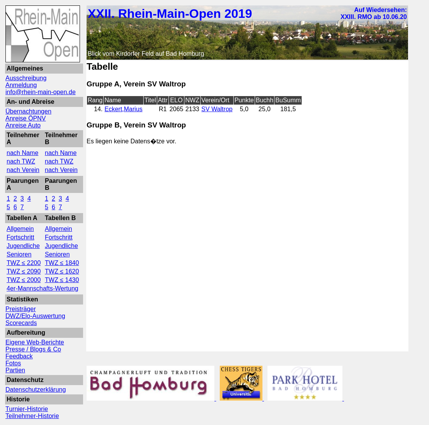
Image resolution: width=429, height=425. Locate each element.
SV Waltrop (217, 109)
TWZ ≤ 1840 (62, 263)
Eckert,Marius (123, 109)
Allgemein (20, 228)
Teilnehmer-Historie (32, 416)
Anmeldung (21, 85)
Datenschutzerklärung (35, 389)
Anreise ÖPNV (25, 118)
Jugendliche (23, 246)
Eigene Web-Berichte (34, 342)
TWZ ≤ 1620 (62, 271)
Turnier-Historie (26, 409)
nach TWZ (21, 161)
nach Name (22, 153)
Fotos (13, 363)
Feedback (19, 356)
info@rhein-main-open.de (40, 92)
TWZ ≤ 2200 (24, 263)
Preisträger (20, 309)
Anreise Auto (23, 125)
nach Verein (23, 170)
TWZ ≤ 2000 (24, 280)
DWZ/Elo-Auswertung (35, 316)
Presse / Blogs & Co (33, 349)
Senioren (19, 254)
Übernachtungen (28, 111)
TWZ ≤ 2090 (24, 271)
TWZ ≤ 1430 (62, 280)
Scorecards (21, 323)
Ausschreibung (26, 78)
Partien (15, 370)
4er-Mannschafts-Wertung (42, 288)
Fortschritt (20, 237)
